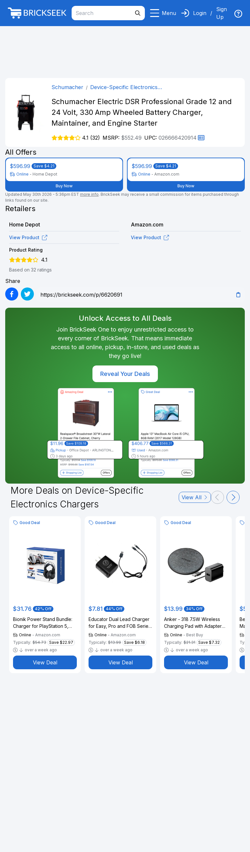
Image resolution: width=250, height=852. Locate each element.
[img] (238, 14)
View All (195, 497)
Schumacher (67, 87)
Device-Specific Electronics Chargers (124, 87)
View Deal (45, 662)
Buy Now (64, 185)
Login (199, 13)
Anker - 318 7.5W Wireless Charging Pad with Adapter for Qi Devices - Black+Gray (194, 622)
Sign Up (221, 13)
